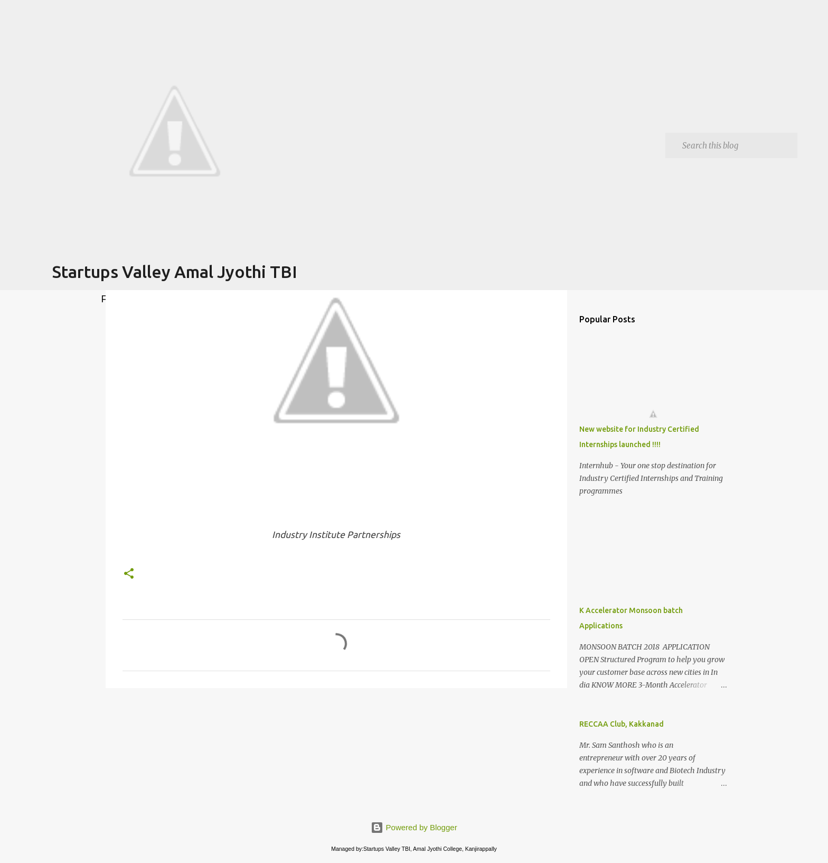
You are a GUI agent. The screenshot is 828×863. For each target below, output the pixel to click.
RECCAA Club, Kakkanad (621, 724)
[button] (129, 574)
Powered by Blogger (414, 827)
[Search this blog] (737, 145)
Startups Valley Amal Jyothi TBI (174, 271)
